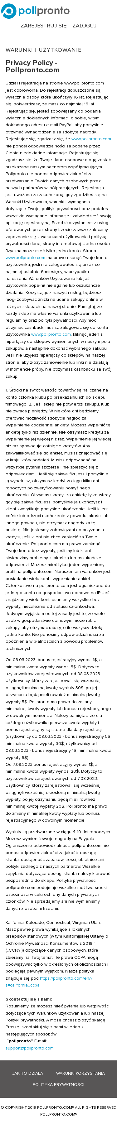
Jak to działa (27, 1073)
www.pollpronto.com (91, 139)
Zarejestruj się (44, 25)
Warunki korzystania (80, 1073)
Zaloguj (84, 25)
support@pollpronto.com (30, 1048)
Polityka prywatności (58, 1084)
